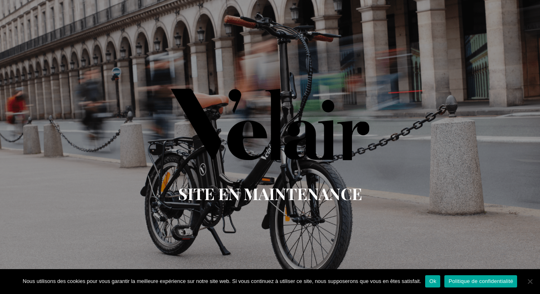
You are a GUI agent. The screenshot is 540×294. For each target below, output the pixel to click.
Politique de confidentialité (480, 281)
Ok (432, 281)
